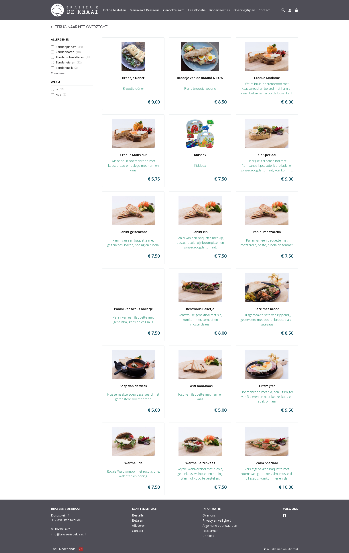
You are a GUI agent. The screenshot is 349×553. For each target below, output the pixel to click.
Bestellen (138, 515)
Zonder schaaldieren (73, 57)
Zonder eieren (68, 62)
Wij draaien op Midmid (281, 549)
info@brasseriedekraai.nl (68, 534)
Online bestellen (114, 10)
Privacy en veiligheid (217, 520)
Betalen (137, 520)
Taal (54, 549)
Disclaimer (210, 531)
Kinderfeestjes (219, 10)
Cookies (208, 536)
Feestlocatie (197, 10)
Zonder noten (68, 52)
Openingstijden (244, 10)
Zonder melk (66, 68)
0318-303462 (60, 529)
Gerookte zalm (174, 10)
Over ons (209, 515)
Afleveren (139, 525)
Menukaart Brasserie (145, 10)
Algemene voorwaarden (220, 525)
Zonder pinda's (69, 47)
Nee (61, 95)
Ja (60, 89)
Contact (264, 10)
